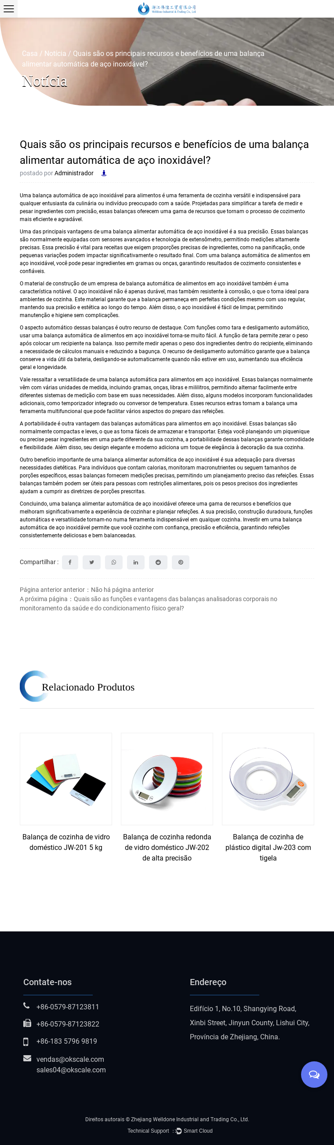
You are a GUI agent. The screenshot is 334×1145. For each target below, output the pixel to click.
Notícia (55, 53)
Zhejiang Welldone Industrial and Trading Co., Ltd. (190, 1119)
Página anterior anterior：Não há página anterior (87, 589)
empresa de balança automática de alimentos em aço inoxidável (174, 284)
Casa (30, 53)
